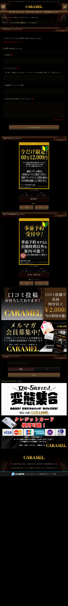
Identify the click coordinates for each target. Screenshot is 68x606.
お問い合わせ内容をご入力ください (18, 99)
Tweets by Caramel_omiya (11, 381)
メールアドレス (11, 68)
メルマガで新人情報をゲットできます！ (23, 23)
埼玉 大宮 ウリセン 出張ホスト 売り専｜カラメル (32, 468)
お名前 (7, 55)
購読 (21, 369)
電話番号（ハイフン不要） (15, 85)
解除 (47, 369)
